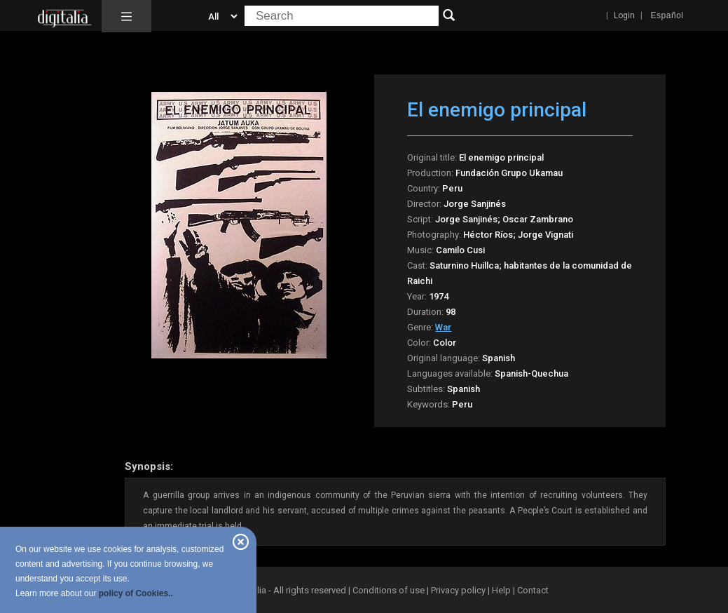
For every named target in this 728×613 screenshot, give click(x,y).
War (443, 327)
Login (624, 15)
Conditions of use (389, 590)
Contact (533, 590)
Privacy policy (458, 590)
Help (501, 590)
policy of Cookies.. (136, 593)
